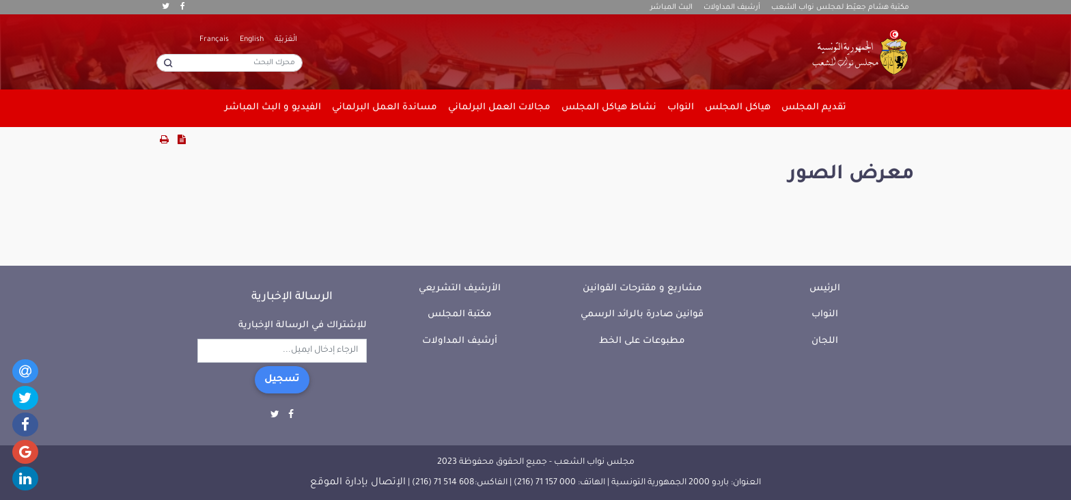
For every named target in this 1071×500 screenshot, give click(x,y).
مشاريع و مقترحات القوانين (642, 288)
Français (214, 40)
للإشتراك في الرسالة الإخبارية (302, 325)
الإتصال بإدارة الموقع (358, 482)
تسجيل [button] (282, 379)
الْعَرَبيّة (286, 40)
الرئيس (824, 288)
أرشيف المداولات (732, 7)
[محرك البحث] (229, 63)
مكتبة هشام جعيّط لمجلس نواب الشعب (840, 7)
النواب (824, 314)
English (252, 40)
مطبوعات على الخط (642, 341)
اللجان (824, 341)
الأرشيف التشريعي (460, 288)
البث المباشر (671, 7)
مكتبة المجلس (460, 314)
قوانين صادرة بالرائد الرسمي (642, 314)
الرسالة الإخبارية (292, 297)
